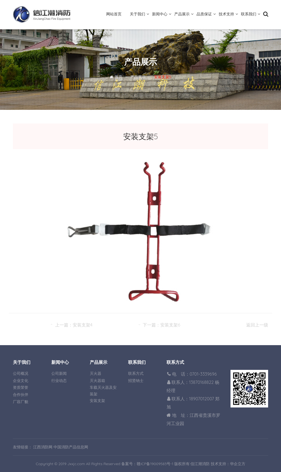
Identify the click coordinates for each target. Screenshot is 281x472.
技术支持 (226, 14)
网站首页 (114, 14)
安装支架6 (170, 325)
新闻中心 (159, 14)
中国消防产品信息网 (71, 447)
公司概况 (20, 373)
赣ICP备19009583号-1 (155, 463)
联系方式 (136, 373)
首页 (118, 76)
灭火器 (95, 373)
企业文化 (20, 380)
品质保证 (204, 14)
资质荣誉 (20, 387)
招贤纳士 (136, 380)
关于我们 (137, 14)
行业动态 (59, 380)
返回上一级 (257, 325)
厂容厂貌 (20, 401)
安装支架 (97, 400)
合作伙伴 (20, 394)
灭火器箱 (97, 380)
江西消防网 (42, 447)
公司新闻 (59, 373)
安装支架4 (82, 325)
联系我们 (248, 14)
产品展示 (182, 14)
